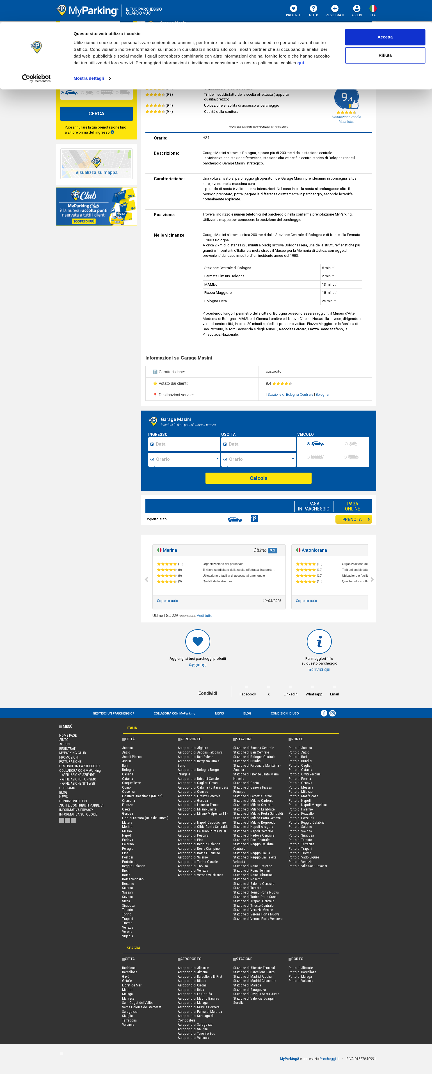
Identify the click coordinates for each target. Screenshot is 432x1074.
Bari (125, 765)
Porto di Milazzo (301, 791)
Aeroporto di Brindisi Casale (198, 779)
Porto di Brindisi (300, 761)
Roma (126, 875)
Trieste (127, 923)
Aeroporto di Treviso (193, 866)
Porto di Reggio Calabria (306, 822)
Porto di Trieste (300, 853)
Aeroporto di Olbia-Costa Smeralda (203, 827)
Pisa (125, 853)
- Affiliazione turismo (77, 779)
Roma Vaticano (133, 879)
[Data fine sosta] (261, 444)
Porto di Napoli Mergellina (308, 805)
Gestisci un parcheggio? (113, 713)
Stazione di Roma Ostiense (252, 866)
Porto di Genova (300, 783)
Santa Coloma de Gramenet (141, 1007)
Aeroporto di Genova (193, 800)
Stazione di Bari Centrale (251, 752)
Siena (126, 901)
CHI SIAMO (67, 788)
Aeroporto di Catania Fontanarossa (203, 787)
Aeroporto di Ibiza (191, 990)
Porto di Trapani (300, 848)
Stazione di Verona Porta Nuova (256, 914)
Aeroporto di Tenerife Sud (196, 1033)
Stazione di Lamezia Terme (252, 796)
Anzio (126, 752)
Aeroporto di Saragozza (195, 1024)
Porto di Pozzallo (301, 813)
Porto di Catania (300, 770)
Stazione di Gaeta (246, 783)
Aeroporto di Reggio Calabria (199, 844)
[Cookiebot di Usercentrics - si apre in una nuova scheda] (36, 56)
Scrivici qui (319, 669)
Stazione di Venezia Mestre (253, 910)
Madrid (127, 990)
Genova (127, 813)
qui (300, 40)
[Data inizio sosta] (187, 444)
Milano (127, 831)
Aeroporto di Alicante (193, 968)
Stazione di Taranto (247, 888)
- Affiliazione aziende (77, 775)
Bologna (322, 394)
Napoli (127, 835)
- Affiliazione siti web (77, 783)
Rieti (125, 870)
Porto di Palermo (301, 809)
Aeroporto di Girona (192, 985)
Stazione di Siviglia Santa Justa (256, 994)
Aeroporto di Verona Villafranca (200, 875)
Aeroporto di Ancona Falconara (200, 752)
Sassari (127, 892)
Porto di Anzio (299, 752)
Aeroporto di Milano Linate (197, 809)
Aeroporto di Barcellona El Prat (200, 976)
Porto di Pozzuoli (301, 818)
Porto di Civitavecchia (305, 774)
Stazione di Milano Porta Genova (257, 818)
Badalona (129, 968)
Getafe (127, 981)
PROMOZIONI (69, 757)
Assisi (126, 761)
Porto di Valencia (301, 981)
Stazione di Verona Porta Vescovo (258, 919)
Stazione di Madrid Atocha (252, 976)
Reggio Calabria (133, 866)
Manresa (128, 998)
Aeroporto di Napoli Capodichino (202, 822)
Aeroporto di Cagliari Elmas (198, 783)
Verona (127, 931)
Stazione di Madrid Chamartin (254, 981)
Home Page (68, 735)
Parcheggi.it (329, 1059)
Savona (127, 897)
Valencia (128, 1024)
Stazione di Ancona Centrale (253, 748)
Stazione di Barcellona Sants (254, 972)
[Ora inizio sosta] (187, 460)
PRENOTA (356, 519)
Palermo (128, 844)
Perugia (127, 848)
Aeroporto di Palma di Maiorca (200, 1011)
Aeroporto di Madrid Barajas (198, 998)
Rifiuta (385, 33)
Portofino (129, 862)
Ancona (127, 748)
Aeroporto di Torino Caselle (198, 862)
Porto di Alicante (301, 968)
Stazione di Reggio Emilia (251, 853)
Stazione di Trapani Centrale (253, 901)
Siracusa (128, 905)
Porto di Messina (301, 787)
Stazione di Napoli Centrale (253, 831)
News (219, 713)
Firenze (127, 805)
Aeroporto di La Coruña (195, 994)
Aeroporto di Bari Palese (195, 757)
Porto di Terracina (301, 844)
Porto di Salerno (300, 827)
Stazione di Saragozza (249, 990)
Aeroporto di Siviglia (193, 1029)
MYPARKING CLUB (72, 753)
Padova (127, 840)
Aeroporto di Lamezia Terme (198, 805)
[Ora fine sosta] (261, 460)
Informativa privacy (76, 810)
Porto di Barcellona (302, 972)
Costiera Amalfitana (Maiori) (142, 796)
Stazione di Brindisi (247, 761)
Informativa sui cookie (78, 814)
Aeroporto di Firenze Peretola (199, 796)
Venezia (127, 927)
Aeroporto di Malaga (193, 1002)
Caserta (127, 774)
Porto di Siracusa (301, 835)
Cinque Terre (131, 783)
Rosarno (128, 883)
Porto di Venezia (300, 862)
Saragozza (130, 1011)
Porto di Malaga (300, 976)
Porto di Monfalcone (303, 796)
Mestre (127, 827)
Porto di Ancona (300, 748)
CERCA (96, 113)
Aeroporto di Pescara (193, 835)
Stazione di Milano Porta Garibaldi (258, 813)
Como (126, 787)
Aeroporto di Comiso (193, 791)
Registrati (67, 748)
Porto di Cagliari (300, 765)
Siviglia (127, 1016)
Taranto (127, 910)
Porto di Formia (300, 779)
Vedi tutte (204, 615)
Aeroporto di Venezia (193, 870)
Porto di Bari (298, 757)
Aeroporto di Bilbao (192, 981)
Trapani (127, 919)
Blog (247, 713)
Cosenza (128, 791)
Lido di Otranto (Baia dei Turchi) (145, 818)
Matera (127, 822)
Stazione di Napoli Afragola (253, 827)
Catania (127, 779)
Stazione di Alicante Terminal (254, 968)
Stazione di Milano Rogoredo (254, 822)
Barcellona (129, 972)
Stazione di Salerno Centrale (253, 883)
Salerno (127, 888)
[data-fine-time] (121, 72)
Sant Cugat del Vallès (137, 1002)
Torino (126, 914)
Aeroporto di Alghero (193, 748)
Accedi (64, 744)
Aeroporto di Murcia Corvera (199, 1007)
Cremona (128, 800)
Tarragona (129, 1020)
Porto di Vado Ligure (304, 857)
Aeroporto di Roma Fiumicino (199, 853)
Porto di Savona (300, 831)
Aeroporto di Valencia (193, 1038)
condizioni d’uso (285, 713)
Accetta (385, 14)
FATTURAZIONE (70, 761)
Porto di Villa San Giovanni (308, 866)
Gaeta (126, 809)
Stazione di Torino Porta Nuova (256, 892)
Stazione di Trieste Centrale (253, 905)
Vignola (127, 936)
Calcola (259, 478)
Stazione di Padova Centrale (253, 835)
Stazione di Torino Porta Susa (254, 897)
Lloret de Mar (131, 985)
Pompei (127, 857)
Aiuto (63, 740)
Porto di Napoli (300, 800)
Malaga (127, 994)
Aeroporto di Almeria (193, 972)
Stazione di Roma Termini (251, 870)
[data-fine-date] (82, 72)
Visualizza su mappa (97, 172)
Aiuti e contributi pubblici (81, 805)
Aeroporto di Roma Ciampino (199, 848)
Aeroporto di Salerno (193, 857)
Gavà (125, 976)
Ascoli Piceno (132, 757)
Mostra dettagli (89, 56)
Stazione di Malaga (247, 985)
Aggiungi (198, 664)
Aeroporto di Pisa (190, 840)
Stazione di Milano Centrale (253, 805)
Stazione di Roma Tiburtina (253, 875)
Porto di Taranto (300, 840)
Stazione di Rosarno (247, 879)
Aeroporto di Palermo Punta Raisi (202, 831)
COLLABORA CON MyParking (174, 713)
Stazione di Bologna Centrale (291, 394)
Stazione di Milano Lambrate (254, 809)
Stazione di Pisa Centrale (251, 840)
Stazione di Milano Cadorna (253, 800)
